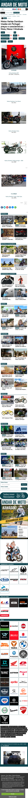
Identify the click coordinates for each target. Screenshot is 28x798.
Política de (12, 796)
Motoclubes (20, 735)
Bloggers (3, 737)
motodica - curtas (15, 16)
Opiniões (4, 303)
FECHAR (12, 794)
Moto (15, 35)
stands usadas (19, 14)
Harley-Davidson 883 (14, 73)
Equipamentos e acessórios (8, 274)
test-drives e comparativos (6, 16)
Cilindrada (21, 38)
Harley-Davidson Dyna (14, 131)
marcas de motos (4, 14)
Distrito (10, 41)
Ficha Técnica (9, 775)
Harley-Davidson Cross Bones (14, 101)
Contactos (3, 775)
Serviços (13, 737)
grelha (5, 18)
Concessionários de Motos (7, 730)
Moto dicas (4, 423)
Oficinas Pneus (10, 731)
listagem (9, 18)
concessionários (12, 14)
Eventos (3, 454)
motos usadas (16, 12)
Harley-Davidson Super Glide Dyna (14, 196)
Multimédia (4, 334)
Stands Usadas (19, 730)
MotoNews (4, 214)
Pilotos (8, 737)
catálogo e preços (9, 12)
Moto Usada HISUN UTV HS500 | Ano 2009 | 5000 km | (14, 753)
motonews (25, 14)
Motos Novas (21, 726)
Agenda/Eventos (13, 726)
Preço (15, 38)
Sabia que (4, 394)
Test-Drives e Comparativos (8, 244)
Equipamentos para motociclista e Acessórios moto (14, 728)
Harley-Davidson (5, 38)
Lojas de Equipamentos (21, 731)
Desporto (4, 364)
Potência (4, 41)
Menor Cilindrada (5, 35)
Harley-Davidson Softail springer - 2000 (14, 160)
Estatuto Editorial (16, 775)
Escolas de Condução (10, 735)
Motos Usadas (4, 726)
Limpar (3, 32)
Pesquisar (24, 484)
